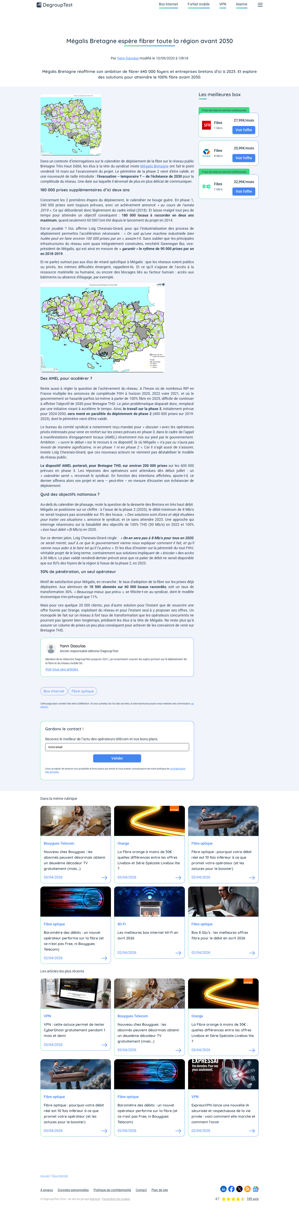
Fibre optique (83, 691)
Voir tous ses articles (61, 669)
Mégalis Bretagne (154, 166)
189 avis (253, 1199)
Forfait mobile (199, 4)
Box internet (168, 4)
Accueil (44, 1176)
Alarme (241, 4)
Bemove (95, 1199)
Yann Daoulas (128, 58)
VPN (222, 4)
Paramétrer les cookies (116, 1199)
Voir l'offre (244, 130)
